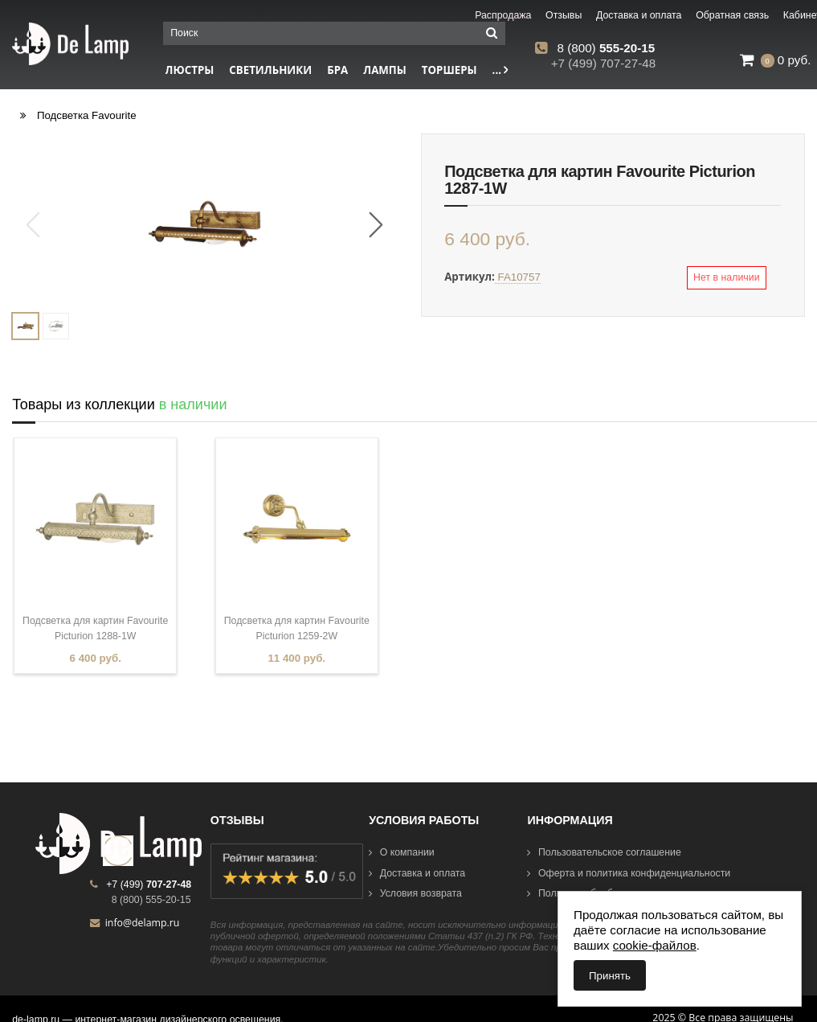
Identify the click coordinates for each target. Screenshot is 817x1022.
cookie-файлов (654, 945)
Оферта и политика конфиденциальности (628, 873)
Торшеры (449, 70)
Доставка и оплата (417, 873)
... (500, 70)
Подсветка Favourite (87, 115)
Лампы (384, 70)
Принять (610, 976)
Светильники (270, 70)
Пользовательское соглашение (603, 852)
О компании (402, 852)
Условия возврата (415, 893)
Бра (337, 70)
